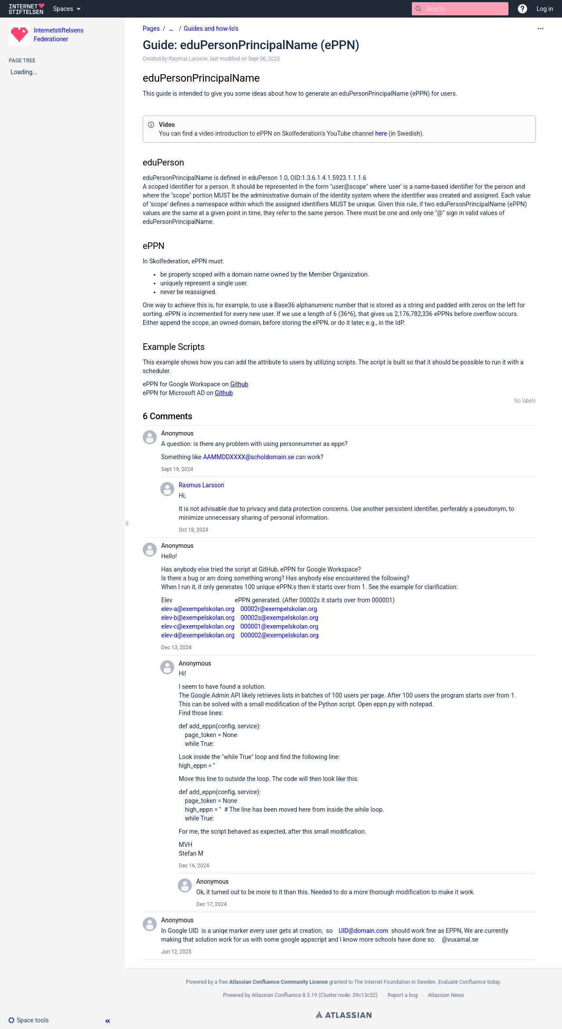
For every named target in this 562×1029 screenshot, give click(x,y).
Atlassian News (446, 995)
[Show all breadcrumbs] (171, 28)
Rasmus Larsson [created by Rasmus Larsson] (188, 59)
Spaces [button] (63, 8)
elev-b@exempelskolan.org (197, 617)
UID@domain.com (364, 930)
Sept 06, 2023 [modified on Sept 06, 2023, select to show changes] (264, 59)
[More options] (540, 28)
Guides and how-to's (211, 28)
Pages (151, 28)
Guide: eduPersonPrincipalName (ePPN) (251, 45)
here (381, 133)
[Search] (418, 8)
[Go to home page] (26, 9)
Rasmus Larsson (201, 485)
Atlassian (343, 1014)
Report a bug (403, 995)
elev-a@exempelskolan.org (197, 608)
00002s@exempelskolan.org (279, 617)
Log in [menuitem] (545, 8)
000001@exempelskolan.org (279, 626)
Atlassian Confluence (276, 995)
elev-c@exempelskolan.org (197, 626)
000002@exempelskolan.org (280, 635)
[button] (522, 9)
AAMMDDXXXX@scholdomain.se (248, 457)
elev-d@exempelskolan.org (197, 635)
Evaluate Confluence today (469, 982)
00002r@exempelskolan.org (279, 608)
